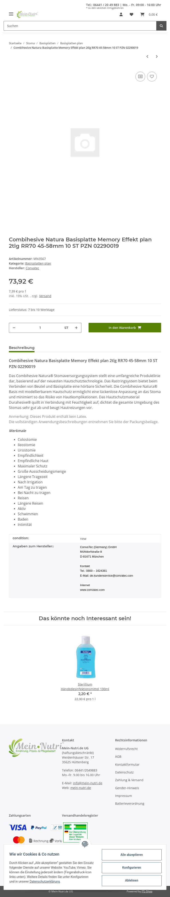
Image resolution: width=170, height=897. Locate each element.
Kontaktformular (127, 764)
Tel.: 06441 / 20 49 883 (102, 5)
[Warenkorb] (149, 14)
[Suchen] (80, 26)
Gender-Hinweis (127, 788)
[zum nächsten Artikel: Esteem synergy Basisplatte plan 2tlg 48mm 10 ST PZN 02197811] (156, 56)
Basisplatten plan (38, 263)
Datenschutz (124, 772)
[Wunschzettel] (131, 14)
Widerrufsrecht (126, 749)
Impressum (123, 796)
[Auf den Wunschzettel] (152, 76)
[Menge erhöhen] (76, 328)
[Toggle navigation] (11, 12)
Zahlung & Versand (129, 780)
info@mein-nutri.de (87, 783)
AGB (118, 756)
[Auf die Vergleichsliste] (140, 76)
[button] (121, 14)
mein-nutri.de (80, 788)
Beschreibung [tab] (22, 348)
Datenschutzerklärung (73, 881)
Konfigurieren (130, 867)
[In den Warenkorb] (125, 327)
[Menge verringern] (14, 328)
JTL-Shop (147, 891)
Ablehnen (130, 880)
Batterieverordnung (129, 803)
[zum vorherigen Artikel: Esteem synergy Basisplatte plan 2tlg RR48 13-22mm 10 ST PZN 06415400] (147, 56)
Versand (45, 296)
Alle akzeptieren (130, 854)
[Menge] (40, 328)
